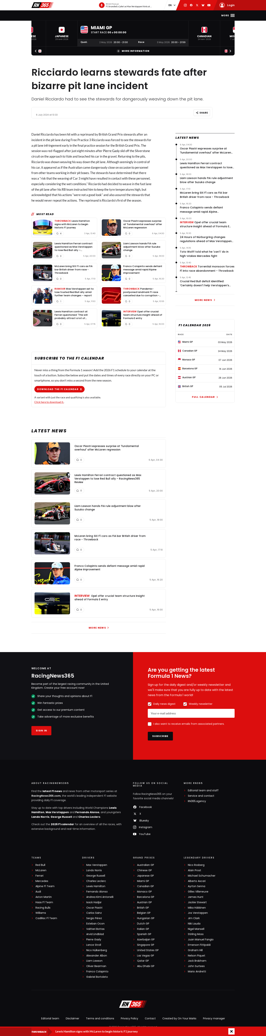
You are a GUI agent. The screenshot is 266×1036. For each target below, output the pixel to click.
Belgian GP (144, 912)
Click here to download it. (49, 401)
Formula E (178, 15)
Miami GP (143, 881)
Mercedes (41, 881)
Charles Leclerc (89, 817)
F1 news (60, 15)
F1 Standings (102, 15)
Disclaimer (72, 1018)
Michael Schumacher (201, 875)
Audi (38, 891)
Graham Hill (195, 950)
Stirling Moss (196, 934)
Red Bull (40, 865)
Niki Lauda (194, 923)
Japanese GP (145, 875)
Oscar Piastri (94, 907)
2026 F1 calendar (62, 824)
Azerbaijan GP (146, 939)
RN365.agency (197, 801)
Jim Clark (194, 918)
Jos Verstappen (198, 912)
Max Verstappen (57, 812)
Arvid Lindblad (95, 934)
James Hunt (195, 897)
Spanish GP (144, 934)
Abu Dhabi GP (145, 966)
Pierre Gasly (111, 151)
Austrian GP (144, 902)
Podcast (159, 15)
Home (46, 15)
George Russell (61, 817)
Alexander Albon (96, 955)
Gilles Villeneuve (198, 891)
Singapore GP (145, 944)
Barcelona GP (145, 897)
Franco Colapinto (97, 971)
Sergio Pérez (94, 918)
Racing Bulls (42, 907)
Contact (150, 1018)
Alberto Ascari (197, 881)
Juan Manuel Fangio (201, 939)
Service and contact (201, 795)
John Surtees (196, 966)
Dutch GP (143, 923)
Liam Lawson (94, 960)
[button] (61, 33)
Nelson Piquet (196, 955)
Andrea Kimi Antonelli (99, 897)
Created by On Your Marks (179, 1018)
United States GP (148, 950)
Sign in (41, 730)
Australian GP (145, 865)
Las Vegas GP (145, 955)
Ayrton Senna (196, 886)
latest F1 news (52, 791)
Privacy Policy (129, 1018)
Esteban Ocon (95, 923)
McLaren (40, 870)
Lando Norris (40, 817)
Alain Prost (194, 870)
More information (133, 51)
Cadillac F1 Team (46, 918)
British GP (143, 907)
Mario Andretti (197, 971)
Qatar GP (143, 960)
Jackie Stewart (197, 902)
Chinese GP (144, 870)
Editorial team (50, 1018)
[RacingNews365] (133, 1004)
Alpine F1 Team (44, 886)
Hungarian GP (145, 918)
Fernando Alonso (87, 812)
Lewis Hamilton (95, 886)
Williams (40, 912)
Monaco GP (144, 891)
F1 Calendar (79, 15)
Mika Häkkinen (197, 907)
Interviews (125, 15)
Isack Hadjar (94, 902)
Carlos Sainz (94, 912)
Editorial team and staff (203, 790)
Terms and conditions (100, 1018)
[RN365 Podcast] (125, 5)
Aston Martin (43, 897)
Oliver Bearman (96, 966)
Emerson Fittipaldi (199, 944)
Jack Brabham (197, 960)
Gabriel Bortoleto (97, 976)
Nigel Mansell (196, 929)
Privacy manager (214, 1018)
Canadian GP (145, 886)
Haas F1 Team (44, 902)
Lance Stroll (93, 944)
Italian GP (143, 929)
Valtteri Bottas (95, 929)
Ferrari (39, 875)
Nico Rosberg (196, 865)
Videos (144, 15)
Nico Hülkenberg (96, 950)
